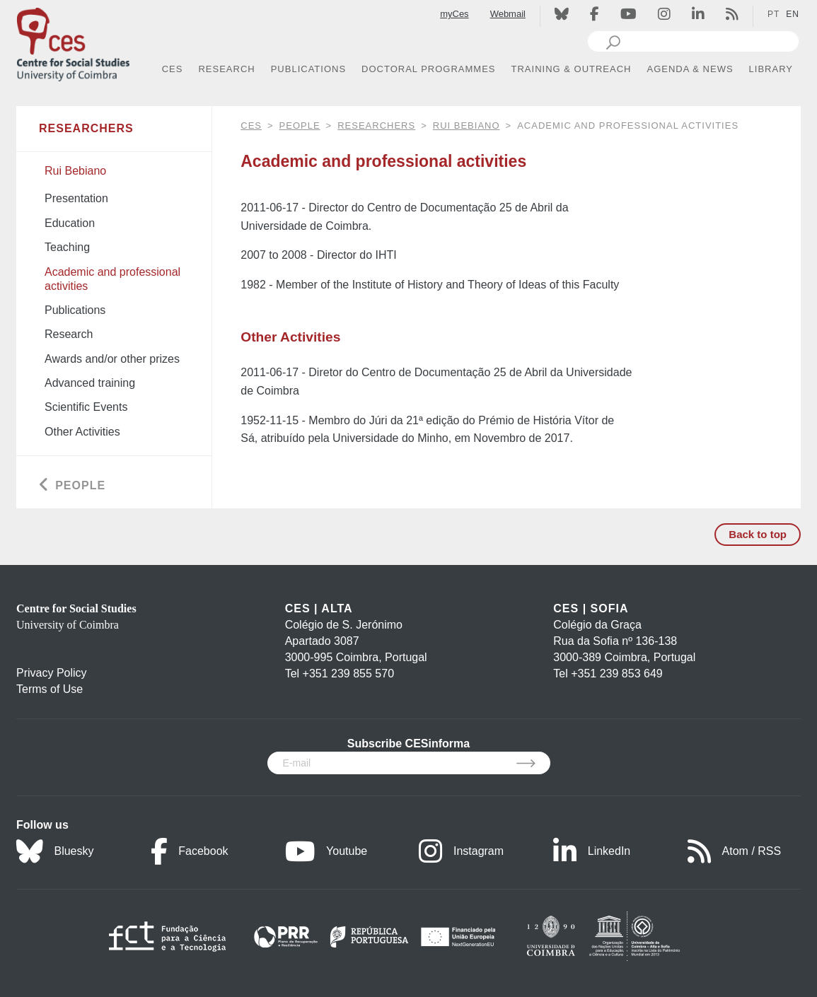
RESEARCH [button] (226, 69)
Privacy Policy (51, 673)
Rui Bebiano (466, 125)
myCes (454, 13)
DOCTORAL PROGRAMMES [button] (428, 69)
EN (792, 14)
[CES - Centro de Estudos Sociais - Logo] (72, 41)
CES (251, 125)
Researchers (376, 125)
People (299, 125)
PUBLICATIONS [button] (308, 69)
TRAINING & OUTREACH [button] (571, 69)
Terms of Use (49, 689)
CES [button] (172, 69)
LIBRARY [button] (771, 69)
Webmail (508, 13)
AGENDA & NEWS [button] (690, 69)
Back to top (758, 534)
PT (773, 14)
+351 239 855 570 (348, 673)
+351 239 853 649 (616, 673)
